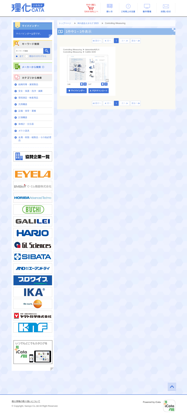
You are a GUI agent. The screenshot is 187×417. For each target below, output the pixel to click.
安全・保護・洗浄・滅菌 (30, 91)
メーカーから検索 (32, 66)
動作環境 (147, 8)
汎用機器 (22, 104)
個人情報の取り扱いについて (26, 401)
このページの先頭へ (172, 387)
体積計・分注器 (26, 124)
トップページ (65, 23)
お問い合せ (166, 8)
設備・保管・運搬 (27, 111)
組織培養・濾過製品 (28, 84)
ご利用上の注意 (128, 8)
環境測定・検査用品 (28, 97)
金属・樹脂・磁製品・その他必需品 (34, 139)
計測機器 (22, 117)
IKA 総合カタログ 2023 (87, 23)
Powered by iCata (159, 406)
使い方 (109, 8)
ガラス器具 (23, 130)
